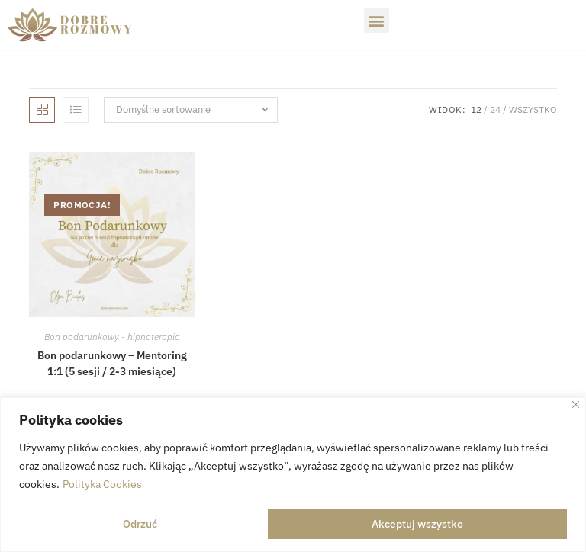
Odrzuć (140, 524)
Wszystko (533, 109)
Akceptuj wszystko (417, 524)
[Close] (575, 404)
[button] (376, 20)
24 (495, 109)
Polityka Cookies (102, 484)
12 (476, 109)
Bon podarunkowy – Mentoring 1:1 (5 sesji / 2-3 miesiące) (112, 363)
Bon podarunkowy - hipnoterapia (112, 336)
